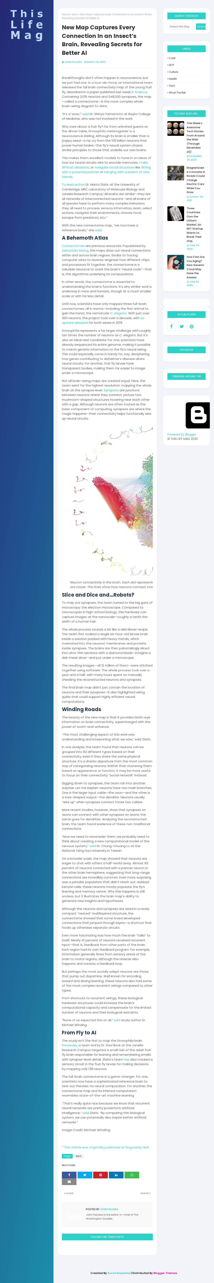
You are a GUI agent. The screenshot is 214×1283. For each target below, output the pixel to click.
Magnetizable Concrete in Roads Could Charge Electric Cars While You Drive (196, 180)
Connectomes (73, 246)
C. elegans (118, 313)
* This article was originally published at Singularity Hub (105, 1147)
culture (173, 72)
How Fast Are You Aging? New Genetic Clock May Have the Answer (196, 267)
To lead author (73, 184)
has (126, 1059)
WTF (171, 65)
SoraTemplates (118, 1273)
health (173, 79)
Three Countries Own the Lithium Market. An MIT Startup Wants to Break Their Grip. (195, 224)
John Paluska (73, 62)
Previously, (70, 1045)
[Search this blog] (181, 26)
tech (75, 14)
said (85, 114)
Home (65, 14)
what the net (177, 92)
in (139, 92)
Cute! (172, 58)
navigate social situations (114, 167)
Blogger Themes (165, 1273)
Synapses (111, 390)
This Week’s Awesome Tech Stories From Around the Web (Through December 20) (195, 137)
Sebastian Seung (75, 250)
